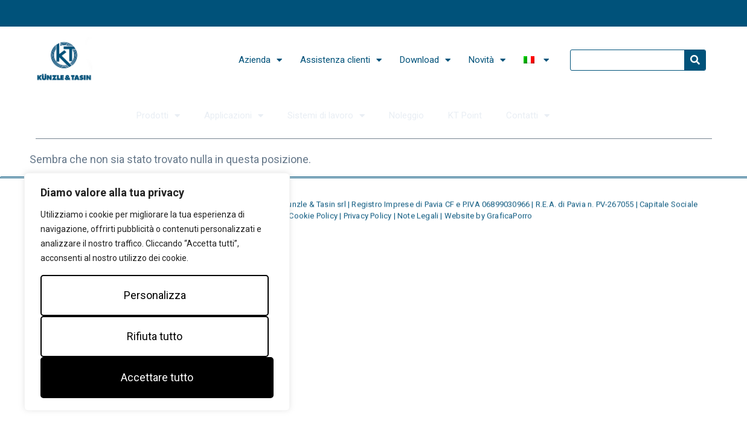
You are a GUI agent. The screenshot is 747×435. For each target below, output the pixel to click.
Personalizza (155, 295)
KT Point (465, 115)
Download (425, 60)
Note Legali (418, 219)
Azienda (260, 60)
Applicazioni (233, 115)
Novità (487, 60)
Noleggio (406, 115)
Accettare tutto (157, 377)
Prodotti (158, 115)
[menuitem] (536, 60)
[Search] (694, 60)
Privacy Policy (369, 219)
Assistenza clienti (341, 60)
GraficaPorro (509, 219)
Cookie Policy (314, 219)
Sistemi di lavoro (326, 115)
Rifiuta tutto (154, 336)
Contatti (528, 115)
